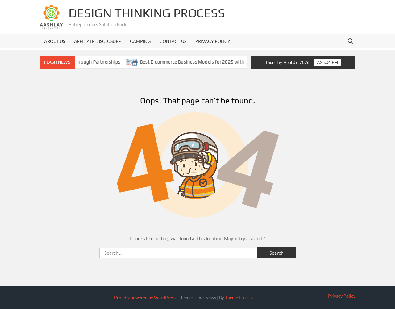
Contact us (173, 41)
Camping (140, 41)
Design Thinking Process (147, 13)
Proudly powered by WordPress (145, 297)
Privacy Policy (212, 41)
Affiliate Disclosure (97, 41)
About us (54, 41)
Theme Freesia (239, 297)
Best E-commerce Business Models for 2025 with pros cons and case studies (228, 62)
